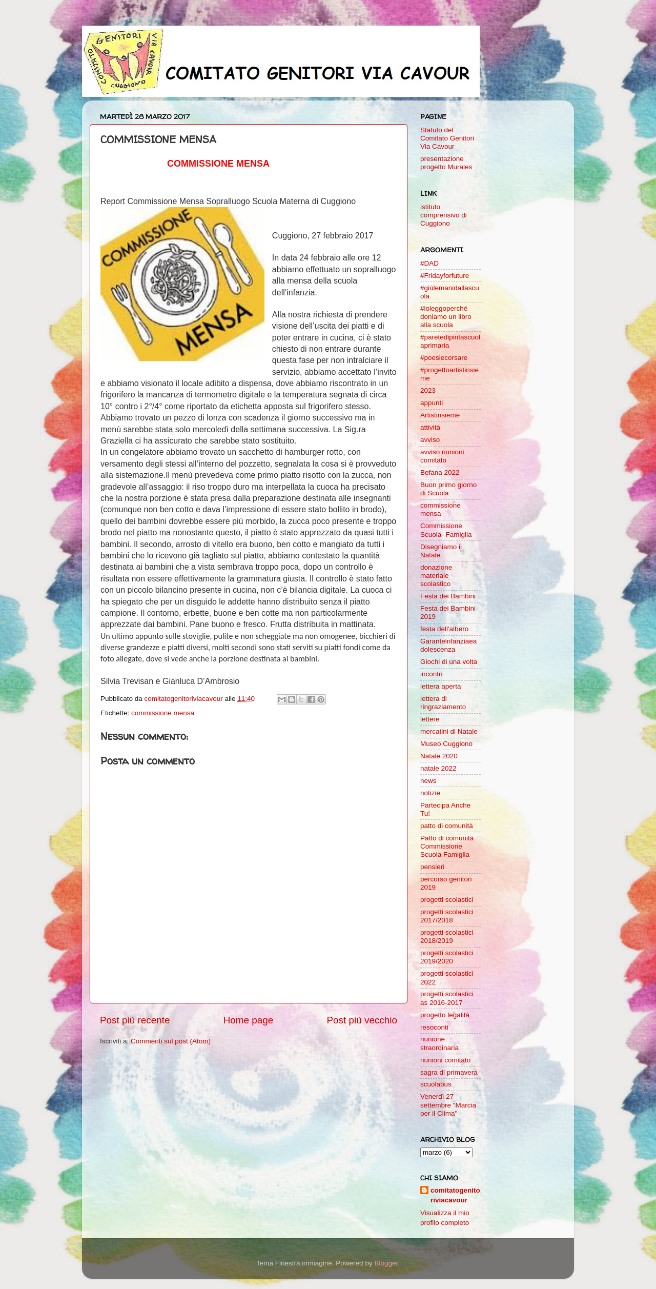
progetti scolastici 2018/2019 (447, 936)
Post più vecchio (361, 1020)
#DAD (429, 263)
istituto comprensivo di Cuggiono (443, 215)
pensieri (432, 867)
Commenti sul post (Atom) (171, 1041)
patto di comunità (446, 826)
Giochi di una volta (448, 662)
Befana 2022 (440, 472)
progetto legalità (444, 1015)
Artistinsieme (440, 415)
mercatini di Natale (449, 731)
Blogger (386, 1263)
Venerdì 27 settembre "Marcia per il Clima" (448, 1105)
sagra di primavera (449, 1072)
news (428, 780)
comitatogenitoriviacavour (455, 1195)
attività (430, 427)
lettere (430, 719)
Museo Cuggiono (446, 744)
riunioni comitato (445, 1060)
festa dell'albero (444, 629)
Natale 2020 (439, 756)
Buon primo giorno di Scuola (448, 489)
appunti (431, 403)
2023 (428, 390)
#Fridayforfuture (444, 275)
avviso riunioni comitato (442, 456)
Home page (248, 1020)
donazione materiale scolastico (436, 575)
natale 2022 (438, 768)
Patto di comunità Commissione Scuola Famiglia (447, 846)
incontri (431, 674)
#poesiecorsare (443, 357)
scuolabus (436, 1084)
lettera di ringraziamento (443, 703)
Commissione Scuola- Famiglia (446, 530)
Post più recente (135, 1020)
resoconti (434, 1027)
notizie (430, 793)
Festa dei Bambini (448, 596)
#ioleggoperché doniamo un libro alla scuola (445, 317)
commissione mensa (162, 713)
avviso (430, 440)
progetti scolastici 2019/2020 (447, 957)
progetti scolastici (447, 899)
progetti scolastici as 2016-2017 (447, 998)
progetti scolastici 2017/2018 (447, 916)
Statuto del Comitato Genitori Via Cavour (447, 138)
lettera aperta (440, 686)
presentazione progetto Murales (446, 163)
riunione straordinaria (439, 1043)
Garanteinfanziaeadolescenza (448, 645)
